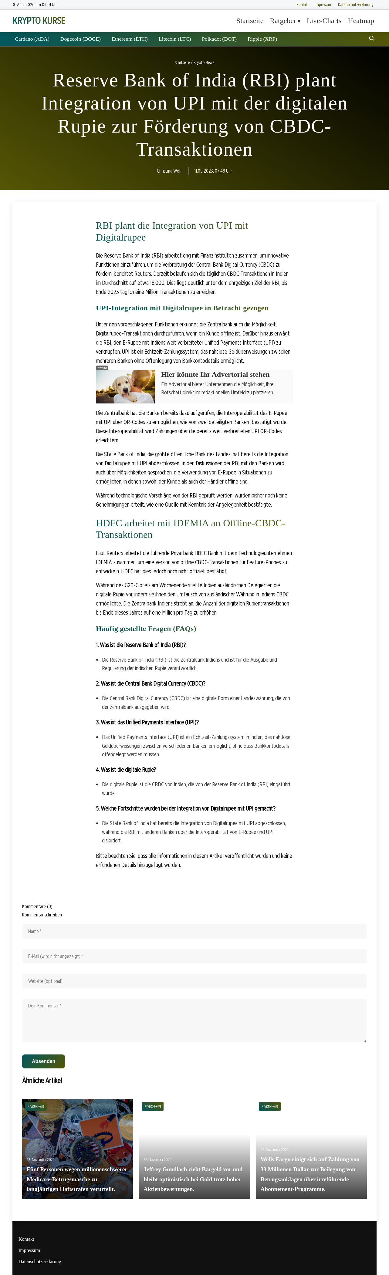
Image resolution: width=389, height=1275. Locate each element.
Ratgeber (283, 21)
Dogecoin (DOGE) (80, 39)
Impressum (323, 4)
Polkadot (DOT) (219, 39)
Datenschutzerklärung (356, 4)
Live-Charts (324, 21)
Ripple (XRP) (262, 39)
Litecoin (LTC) (175, 39)
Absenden (43, 1061)
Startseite (249, 21)
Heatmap (361, 21)
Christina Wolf (169, 171)
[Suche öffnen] (372, 39)
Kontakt (302, 4)
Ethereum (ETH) (130, 39)
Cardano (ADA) (32, 39)
